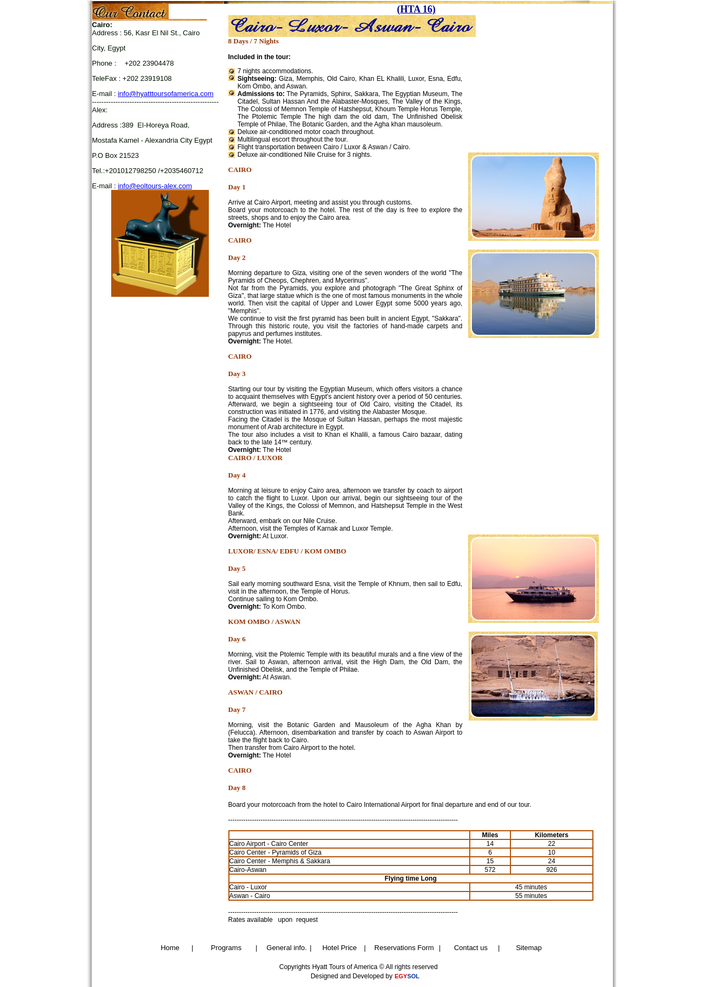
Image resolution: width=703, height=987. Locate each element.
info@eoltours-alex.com (155, 186)
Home (170, 948)
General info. (286, 948)
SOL (413, 976)
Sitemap (529, 948)
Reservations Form (404, 948)
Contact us (471, 948)
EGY (400, 976)
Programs (226, 948)
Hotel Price (339, 948)
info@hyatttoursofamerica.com (166, 94)
